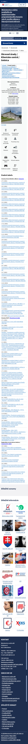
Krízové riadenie (18, 70)
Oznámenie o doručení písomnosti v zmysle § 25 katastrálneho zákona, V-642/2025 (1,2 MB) (13, 241)
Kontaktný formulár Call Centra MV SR (12, 664)
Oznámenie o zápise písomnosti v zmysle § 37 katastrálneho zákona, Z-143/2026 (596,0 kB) (13, 215)
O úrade (4, 65)
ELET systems (5, 736)
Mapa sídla (13, 736)
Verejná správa (6, 690)
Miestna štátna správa (8, 722)
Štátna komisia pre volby (9, 679)
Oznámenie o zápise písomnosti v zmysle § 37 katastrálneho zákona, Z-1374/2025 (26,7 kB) (13, 220)
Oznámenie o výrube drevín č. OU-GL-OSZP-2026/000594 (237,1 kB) (12, 327)
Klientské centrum (7, 74)
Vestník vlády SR (6, 715)
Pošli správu (15, 93)
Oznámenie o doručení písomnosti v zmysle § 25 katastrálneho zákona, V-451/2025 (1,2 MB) (13, 274)
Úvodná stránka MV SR (7, 38)
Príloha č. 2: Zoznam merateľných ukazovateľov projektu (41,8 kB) (10, 460)
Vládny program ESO (8, 724)
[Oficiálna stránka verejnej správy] (5, 1)
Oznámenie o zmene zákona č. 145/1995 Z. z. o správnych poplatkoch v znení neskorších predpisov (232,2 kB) (13, 305)
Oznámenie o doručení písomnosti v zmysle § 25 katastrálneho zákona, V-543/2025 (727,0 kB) (12, 255)
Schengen (5, 696)
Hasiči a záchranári (7, 692)
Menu (22, 5)
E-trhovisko (5, 728)
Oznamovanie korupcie (8, 76)
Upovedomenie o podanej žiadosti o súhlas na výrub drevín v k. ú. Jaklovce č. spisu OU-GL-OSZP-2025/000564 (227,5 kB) (13, 362)
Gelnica (22, 50)
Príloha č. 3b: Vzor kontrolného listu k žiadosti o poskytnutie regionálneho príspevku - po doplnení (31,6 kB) (13, 473)
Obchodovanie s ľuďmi (8, 717)
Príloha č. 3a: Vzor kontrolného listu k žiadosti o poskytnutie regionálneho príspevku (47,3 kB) (13, 466)
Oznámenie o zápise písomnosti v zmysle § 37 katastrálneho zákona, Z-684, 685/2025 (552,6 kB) (13, 268)
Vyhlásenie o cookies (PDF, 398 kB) (10, 740)
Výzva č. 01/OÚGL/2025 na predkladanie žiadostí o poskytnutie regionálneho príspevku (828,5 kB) (13, 449)
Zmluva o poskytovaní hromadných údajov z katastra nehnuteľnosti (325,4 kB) (12, 236)
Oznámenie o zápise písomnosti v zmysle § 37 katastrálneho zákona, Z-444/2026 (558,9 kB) (13, 204)
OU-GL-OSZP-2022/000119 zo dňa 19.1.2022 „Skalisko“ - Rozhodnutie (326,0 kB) (12, 399)
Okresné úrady (17, 38)
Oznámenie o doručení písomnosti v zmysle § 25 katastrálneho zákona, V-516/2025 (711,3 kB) (12, 261)
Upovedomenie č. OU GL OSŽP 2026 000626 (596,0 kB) (12, 322)
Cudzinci (4, 719)
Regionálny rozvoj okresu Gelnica (11, 73)
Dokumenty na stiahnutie (9, 67)
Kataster (16, 68)
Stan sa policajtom (7, 711)
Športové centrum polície (9, 700)
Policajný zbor (6, 685)
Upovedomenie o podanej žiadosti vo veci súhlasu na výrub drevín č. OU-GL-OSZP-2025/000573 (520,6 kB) (11, 355)
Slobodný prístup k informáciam (10, 77)
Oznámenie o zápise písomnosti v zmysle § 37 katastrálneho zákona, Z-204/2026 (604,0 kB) (13, 209)
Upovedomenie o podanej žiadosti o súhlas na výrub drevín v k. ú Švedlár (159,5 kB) (13, 367)
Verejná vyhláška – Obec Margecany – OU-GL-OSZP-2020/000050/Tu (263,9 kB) (12, 410)
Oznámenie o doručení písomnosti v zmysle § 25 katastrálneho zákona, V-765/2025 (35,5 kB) (13, 225)
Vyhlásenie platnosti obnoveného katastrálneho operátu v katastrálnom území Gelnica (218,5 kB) (13, 298)
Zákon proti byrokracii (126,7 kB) (15, 316)
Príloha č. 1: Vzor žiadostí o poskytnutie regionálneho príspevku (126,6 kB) (11, 455)
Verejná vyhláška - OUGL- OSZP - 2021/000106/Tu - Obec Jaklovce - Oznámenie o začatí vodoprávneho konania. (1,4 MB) (13, 432)
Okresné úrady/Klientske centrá (11, 681)
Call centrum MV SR (7, 726)
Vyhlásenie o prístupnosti (8, 738)
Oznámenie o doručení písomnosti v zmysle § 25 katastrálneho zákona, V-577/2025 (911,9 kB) (12, 248)
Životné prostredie (7, 68)
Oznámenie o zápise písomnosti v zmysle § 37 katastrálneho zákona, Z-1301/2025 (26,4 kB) (13, 231)
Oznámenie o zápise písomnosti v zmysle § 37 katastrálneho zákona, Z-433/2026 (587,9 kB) (13, 199)
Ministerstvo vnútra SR (8, 676)
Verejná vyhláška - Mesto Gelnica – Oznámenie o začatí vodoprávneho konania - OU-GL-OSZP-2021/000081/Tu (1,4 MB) (13, 438)
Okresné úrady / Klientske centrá (10, 50)
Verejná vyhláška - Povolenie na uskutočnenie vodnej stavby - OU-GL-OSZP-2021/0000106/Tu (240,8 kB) (13, 416)
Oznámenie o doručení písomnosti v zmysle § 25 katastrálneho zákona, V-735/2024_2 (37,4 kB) (12, 286)
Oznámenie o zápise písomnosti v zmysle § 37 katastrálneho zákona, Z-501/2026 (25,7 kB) (13, 188)
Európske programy (8, 683)
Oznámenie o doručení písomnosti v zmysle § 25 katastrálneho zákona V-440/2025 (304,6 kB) (13, 279)
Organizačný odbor (7, 70)
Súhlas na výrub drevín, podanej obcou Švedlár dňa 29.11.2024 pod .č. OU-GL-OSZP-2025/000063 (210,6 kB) (13, 384)
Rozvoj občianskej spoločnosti (11, 698)
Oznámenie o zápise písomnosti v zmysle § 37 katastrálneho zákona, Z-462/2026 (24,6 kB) (13, 183)
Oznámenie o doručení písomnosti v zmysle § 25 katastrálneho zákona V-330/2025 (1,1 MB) (13, 193)
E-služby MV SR (6, 713)
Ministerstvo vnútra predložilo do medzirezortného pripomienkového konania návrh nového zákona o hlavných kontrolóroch (12, 16)
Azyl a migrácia (6, 687)
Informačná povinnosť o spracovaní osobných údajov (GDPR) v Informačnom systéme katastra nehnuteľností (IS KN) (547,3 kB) (13, 312)
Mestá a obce (5, 71)
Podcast (4, 709)
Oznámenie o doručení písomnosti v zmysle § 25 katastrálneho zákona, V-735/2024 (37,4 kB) (13, 292)
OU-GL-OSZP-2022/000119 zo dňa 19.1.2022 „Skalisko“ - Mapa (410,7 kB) (12, 405)
